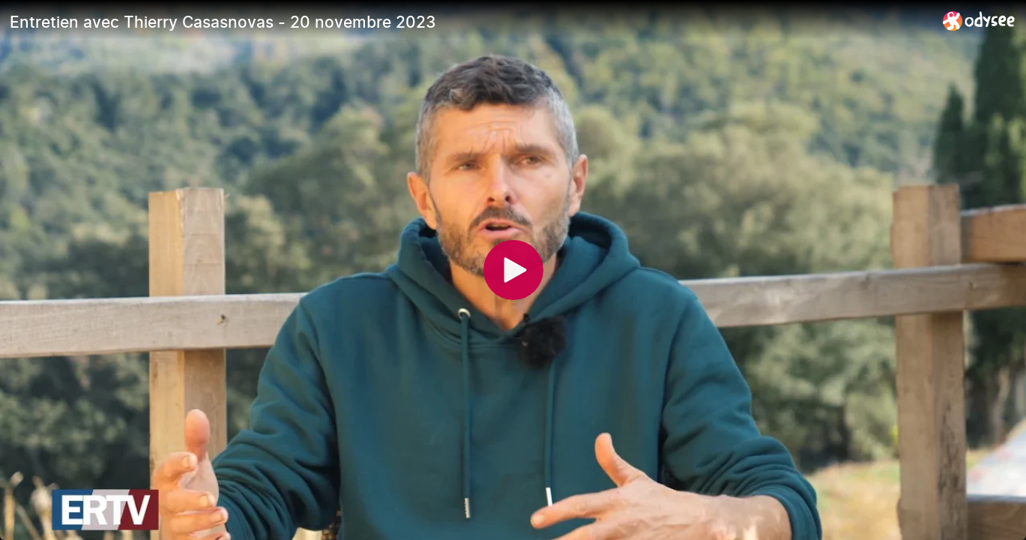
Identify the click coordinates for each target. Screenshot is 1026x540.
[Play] (513, 270)
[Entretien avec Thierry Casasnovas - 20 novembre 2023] (470, 21)
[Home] (979, 20)
